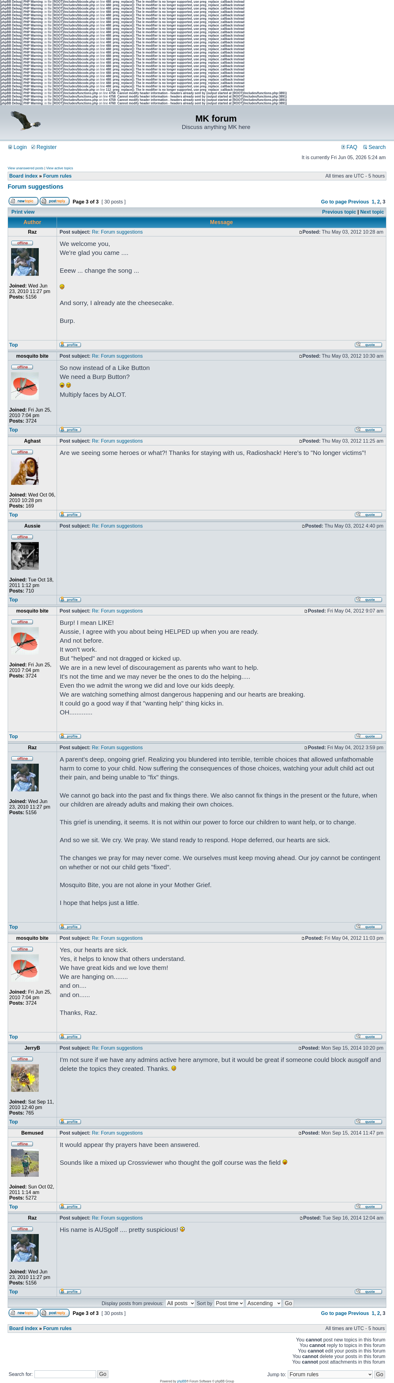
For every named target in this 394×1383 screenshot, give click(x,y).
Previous (358, 201)
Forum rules (57, 176)
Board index (23, 176)
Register (44, 147)
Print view (23, 212)
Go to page (334, 201)
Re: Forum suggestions (117, 232)
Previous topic (339, 212)
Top (13, 345)
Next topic (372, 212)
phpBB (181, 1381)
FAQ (349, 147)
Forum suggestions (35, 186)
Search (374, 147)
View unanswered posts (25, 168)
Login (17, 147)
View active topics (59, 168)
